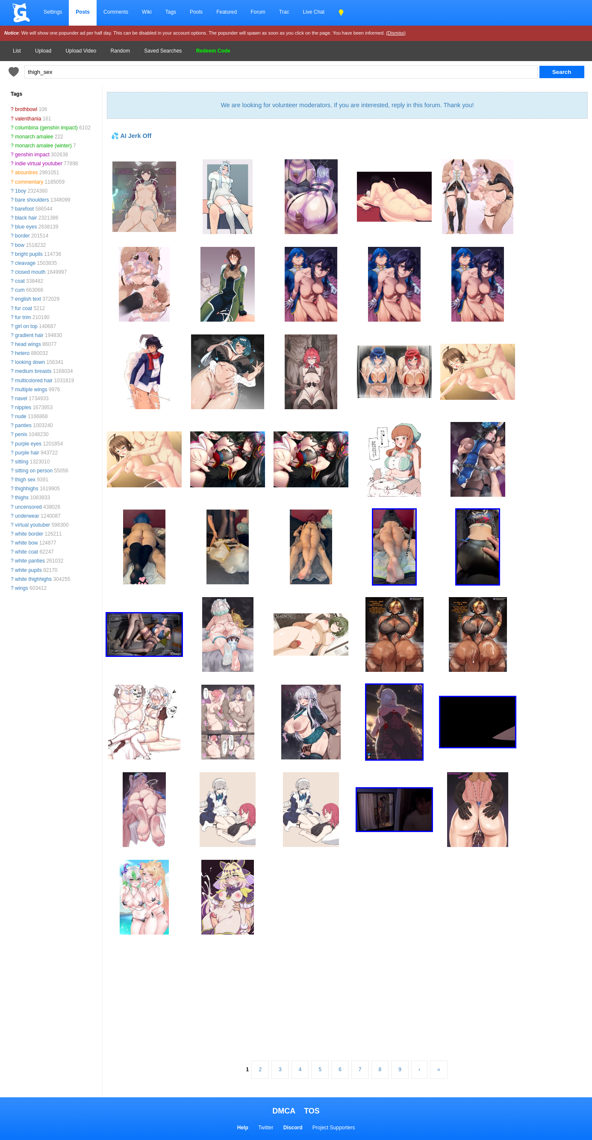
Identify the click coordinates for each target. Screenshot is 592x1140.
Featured (226, 12)
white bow (26, 543)
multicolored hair (34, 381)
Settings (53, 12)
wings (21, 588)
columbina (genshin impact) (46, 128)
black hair (26, 218)
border (22, 236)
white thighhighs (33, 579)
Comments (115, 12)
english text (28, 299)
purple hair (27, 453)
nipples (23, 407)
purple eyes (28, 444)
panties (23, 425)
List (17, 51)
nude (21, 416)
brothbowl (26, 109)
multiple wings (31, 390)
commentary (29, 182)
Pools (196, 12)
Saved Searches (163, 51)
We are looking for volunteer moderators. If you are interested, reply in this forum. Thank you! (347, 105)
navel (21, 398)
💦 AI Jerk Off (131, 135)
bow (19, 245)
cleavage (25, 263)
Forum (257, 12)
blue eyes (26, 227)
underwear (27, 516)
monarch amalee (34, 137)
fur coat (23, 308)
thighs (22, 498)
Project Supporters (333, 1128)
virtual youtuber (32, 525)
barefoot (24, 209)
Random (120, 51)
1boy (20, 191)
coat (20, 281)
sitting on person (34, 471)
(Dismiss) (396, 32)
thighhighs (26, 489)
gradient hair (29, 335)
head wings (28, 344)
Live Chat (313, 12)
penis (21, 434)
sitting (21, 462)
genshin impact (32, 155)
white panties (30, 561)
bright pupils (29, 254)
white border (29, 534)
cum (20, 290)
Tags (170, 12)
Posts (83, 12)
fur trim (23, 317)
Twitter (265, 1128)
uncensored (28, 507)
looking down (30, 362)
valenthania (28, 119)
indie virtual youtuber (38, 164)
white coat (26, 552)
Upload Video (80, 51)
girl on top (26, 326)
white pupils (28, 570)
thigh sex (25, 480)
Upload (43, 51)
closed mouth (30, 272)
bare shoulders (32, 200)
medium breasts (33, 371)
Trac (284, 12)
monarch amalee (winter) (43, 146)
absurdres (26, 173)
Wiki (147, 12)
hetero (22, 353)
